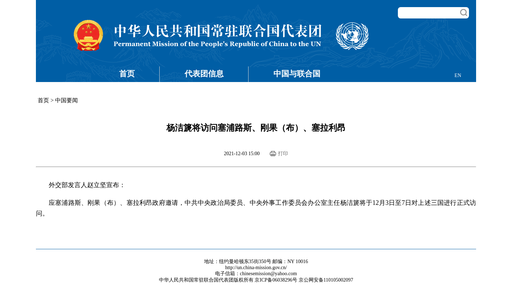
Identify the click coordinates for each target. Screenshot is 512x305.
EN (457, 75)
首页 (127, 73)
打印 (283, 153)
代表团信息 (204, 73)
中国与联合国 (296, 73)
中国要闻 (66, 100)
